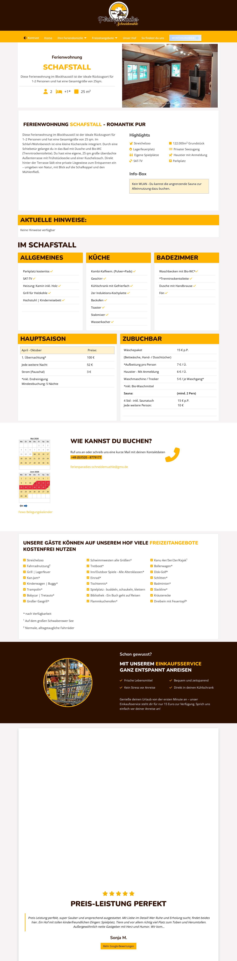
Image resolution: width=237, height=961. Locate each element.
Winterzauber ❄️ (185, 38)
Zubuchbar (142, 339)
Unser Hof (129, 38)
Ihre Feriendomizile (70, 38)
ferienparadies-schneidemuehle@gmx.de (99, 467)
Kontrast (31, 38)
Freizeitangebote (103, 38)
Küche (99, 258)
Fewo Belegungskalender (35, 512)
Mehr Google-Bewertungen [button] (118, 946)
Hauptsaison (43, 339)
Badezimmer (177, 258)
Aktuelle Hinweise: (53, 220)
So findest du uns (153, 38)
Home (48, 38)
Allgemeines (41, 258)
